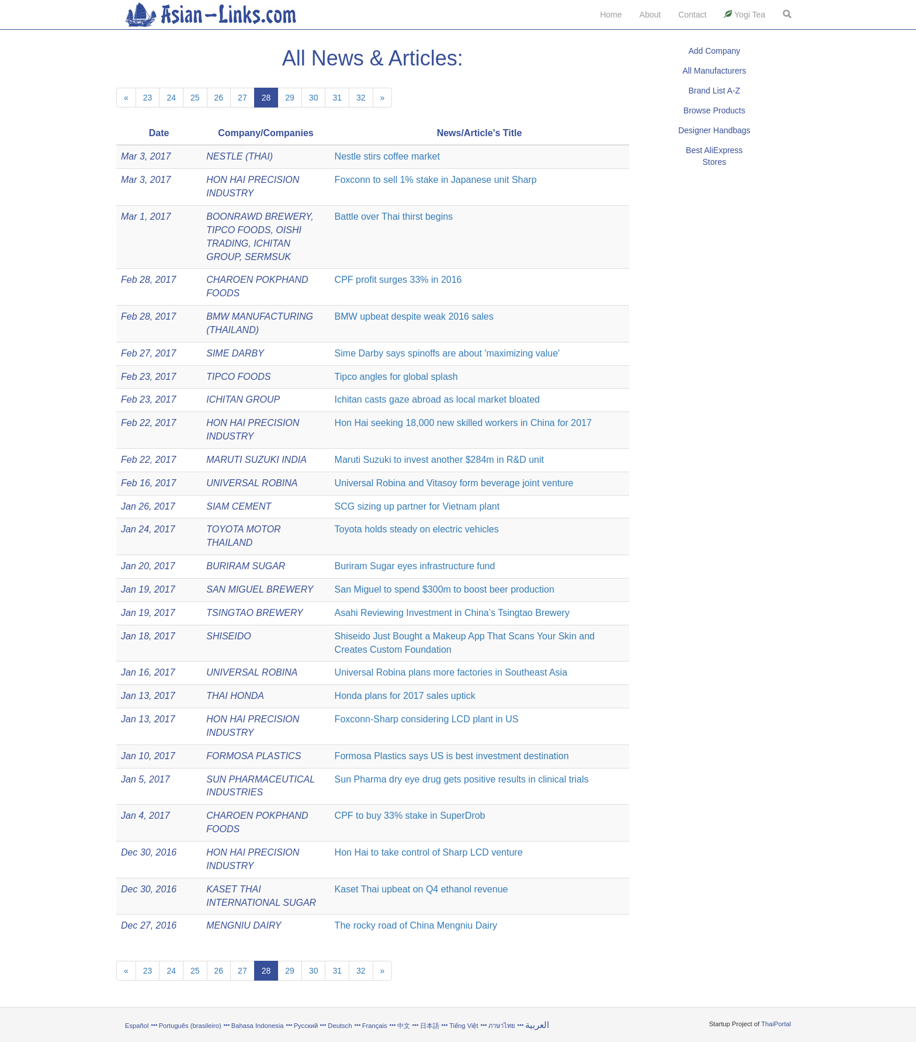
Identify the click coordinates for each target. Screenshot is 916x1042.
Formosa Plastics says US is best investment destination (452, 756)
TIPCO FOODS (238, 230)
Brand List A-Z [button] (714, 90)
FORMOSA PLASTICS (253, 756)
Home (611, 14)
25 (195, 97)
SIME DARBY (235, 353)
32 (361, 97)
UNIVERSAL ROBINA (251, 483)
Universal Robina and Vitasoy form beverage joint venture (454, 483)
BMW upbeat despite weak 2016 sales (414, 316)
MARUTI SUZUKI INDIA (256, 460)
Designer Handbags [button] (714, 130)
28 (266, 97)
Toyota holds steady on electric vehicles (417, 529)
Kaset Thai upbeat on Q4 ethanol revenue (421, 889)
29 (289, 97)
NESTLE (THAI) (239, 156)
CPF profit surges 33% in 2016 (398, 280)
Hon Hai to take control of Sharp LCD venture (429, 852)
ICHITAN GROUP (243, 399)
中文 (403, 1025)
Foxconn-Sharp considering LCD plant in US (427, 719)
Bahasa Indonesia (257, 1025)
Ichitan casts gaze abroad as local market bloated (437, 399)
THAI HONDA (235, 696)
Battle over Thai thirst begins (394, 216)
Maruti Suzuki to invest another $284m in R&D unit (439, 460)
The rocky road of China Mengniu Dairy (416, 925)
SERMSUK (268, 257)
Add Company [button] (714, 51)
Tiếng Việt (463, 1025)
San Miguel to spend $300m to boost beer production (444, 589)
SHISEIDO (228, 636)
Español (136, 1025)
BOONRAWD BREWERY (258, 216)
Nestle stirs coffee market (387, 156)
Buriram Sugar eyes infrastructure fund (415, 566)
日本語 (429, 1025)
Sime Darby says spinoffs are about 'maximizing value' (447, 353)
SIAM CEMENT (238, 506)
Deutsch (340, 1025)
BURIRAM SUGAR (245, 566)
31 (337, 97)
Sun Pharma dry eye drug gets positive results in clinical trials (462, 779)
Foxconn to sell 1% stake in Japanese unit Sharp (436, 180)
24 (171, 97)
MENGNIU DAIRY (243, 925)
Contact (692, 14)
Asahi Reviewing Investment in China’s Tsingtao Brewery (452, 613)
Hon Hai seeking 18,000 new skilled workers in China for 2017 (463, 423)
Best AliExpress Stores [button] (714, 156)
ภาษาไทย (502, 1025)
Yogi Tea (744, 14)
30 (313, 97)
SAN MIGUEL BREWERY (259, 589)
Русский (306, 1025)
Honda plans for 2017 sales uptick (405, 696)
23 (147, 97)
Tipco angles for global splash (396, 377)
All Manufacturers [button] (714, 70)
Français (374, 1025)
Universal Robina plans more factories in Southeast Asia (451, 672)
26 (219, 97)
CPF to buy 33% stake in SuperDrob (410, 816)
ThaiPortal (776, 1023)
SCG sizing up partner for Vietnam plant (417, 506)
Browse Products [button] (714, 110)
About (650, 14)
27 (242, 97)
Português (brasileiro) (190, 1025)
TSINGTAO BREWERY (254, 613)
